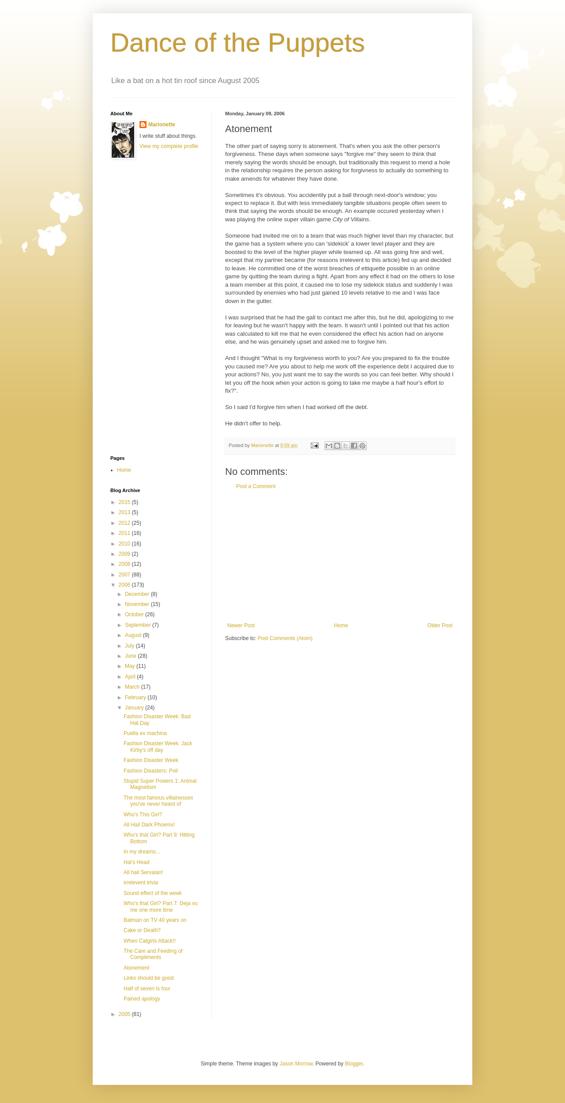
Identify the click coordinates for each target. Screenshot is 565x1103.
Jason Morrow (296, 1064)
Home (341, 625)
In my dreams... (142, 852)
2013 (125, 512)
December (138, 594)
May (130, 666)
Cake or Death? (142, 930)
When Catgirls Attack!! (150, 941)
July (130, 646)
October (135, 614)
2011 (125, 533)
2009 (125, 554)
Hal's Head (136, 862)
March (133, 687)
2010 (125, 544)
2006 (125, 585)
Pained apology (142, 999)
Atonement (136, 968)
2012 (125, 523)
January (135, 708)
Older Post (439, 625)
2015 (125, 502)
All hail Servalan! (143, 872)
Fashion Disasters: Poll (151, 771)
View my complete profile (168, 146)
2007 (125, 575)
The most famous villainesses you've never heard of (158, 801)
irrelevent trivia (141, 882)
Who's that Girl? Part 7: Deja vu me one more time (161, 906)
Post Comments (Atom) (285, 638)
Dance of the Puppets (237, 42)
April (131, 677)
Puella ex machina (145, 733)
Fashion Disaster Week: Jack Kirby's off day (158, 746)
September (138, 625)
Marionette (161, 124)
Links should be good (148, 978)
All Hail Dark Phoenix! (149, 825)
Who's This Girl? (143, 814)
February (136, 697)
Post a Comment (255, 486)
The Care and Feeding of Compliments (153, 954)
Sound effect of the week (153, 893)
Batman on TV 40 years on (155, 920)
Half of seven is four (147, 988)
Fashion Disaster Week (151, 760)
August (134, 635)
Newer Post (241, 625)
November (138, 604)
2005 (125, 1014)
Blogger (354, 1064)
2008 (125, 564)
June (131, 656)
